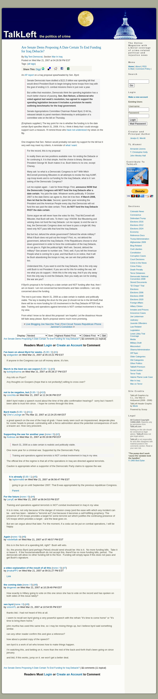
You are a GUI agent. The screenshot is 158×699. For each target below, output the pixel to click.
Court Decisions (137, 259)
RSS (144, 66)
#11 (30, 412)
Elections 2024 (136, 229)
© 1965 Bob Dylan (136, 460)
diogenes (11, 587)
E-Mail (131, 69)
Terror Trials (135, 373)
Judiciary (134, 320)
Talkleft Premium (137, 367)
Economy (134, 232)
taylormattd (18, 479)
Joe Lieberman (137, 316)
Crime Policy (136, 266)
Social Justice (136, 370)
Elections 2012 (136, 225)
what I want (71, 145)
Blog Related (136, 246)
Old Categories (137, 360)
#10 (43, 392)
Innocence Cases (138, 313)
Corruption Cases (138, 256)
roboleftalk (12, 539)
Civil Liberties (136, 249)
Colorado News (137, 211)
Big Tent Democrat (34, 56)
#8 (35, 584)
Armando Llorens (138, 149)
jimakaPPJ (12, 570)
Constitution (135, 252)
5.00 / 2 (48, 352)
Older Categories (137, 356)
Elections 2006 (136, 292)
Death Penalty (136, 270)
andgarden (12, 354)
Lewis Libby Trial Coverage (137, 335)
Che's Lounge (14, 414)
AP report (29, 75)
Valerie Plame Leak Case (141, 377)
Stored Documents (138, 282)
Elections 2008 (136, 296)
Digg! (38, 69)
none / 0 (50, 434)
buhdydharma (14, 371)
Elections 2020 (136, 299)
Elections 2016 (136, 222)
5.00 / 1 (45, 369)
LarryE (10, 499)
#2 (57, 434)
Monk (135, 406)
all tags (31, 64)
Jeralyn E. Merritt (137, 138)
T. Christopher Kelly (139, 152)
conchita (11, 395)
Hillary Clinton (136, 306)
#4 (32, 496)
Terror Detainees (137, 273)
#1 (55, 352)
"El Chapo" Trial (137, 286)
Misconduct (135, 346)
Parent (15, 490)
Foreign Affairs (136, 303)
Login (48, 345)
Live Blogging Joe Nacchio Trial (42, 324)
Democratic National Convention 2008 (139, 277)
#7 (64, 567)
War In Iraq (57, 56)
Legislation (135, 330)
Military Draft (136, 343)
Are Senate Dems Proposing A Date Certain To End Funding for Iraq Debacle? (42, 339)
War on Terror (136, 384)
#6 (23, 536)
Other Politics (136, 363)
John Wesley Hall (138, 155)
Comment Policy (143, 69)
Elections (134, 289)
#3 (53, 369)
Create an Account (69, 345)
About (138, 66)
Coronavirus (135, 215)
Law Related (135, 327)
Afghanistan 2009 (138, 242)
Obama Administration (140, 349)
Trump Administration (139, 239)
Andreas (11, 437)
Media (133, 339)
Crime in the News (138, 263)
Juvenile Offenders (138, 323)
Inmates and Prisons (139, 310)
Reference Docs (137, 235)
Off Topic (134, 353)
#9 (27, 604)
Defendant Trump (138, 218)
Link (9, 576)
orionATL (11, 607)
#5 (35, 476)
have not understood (77, 130)
